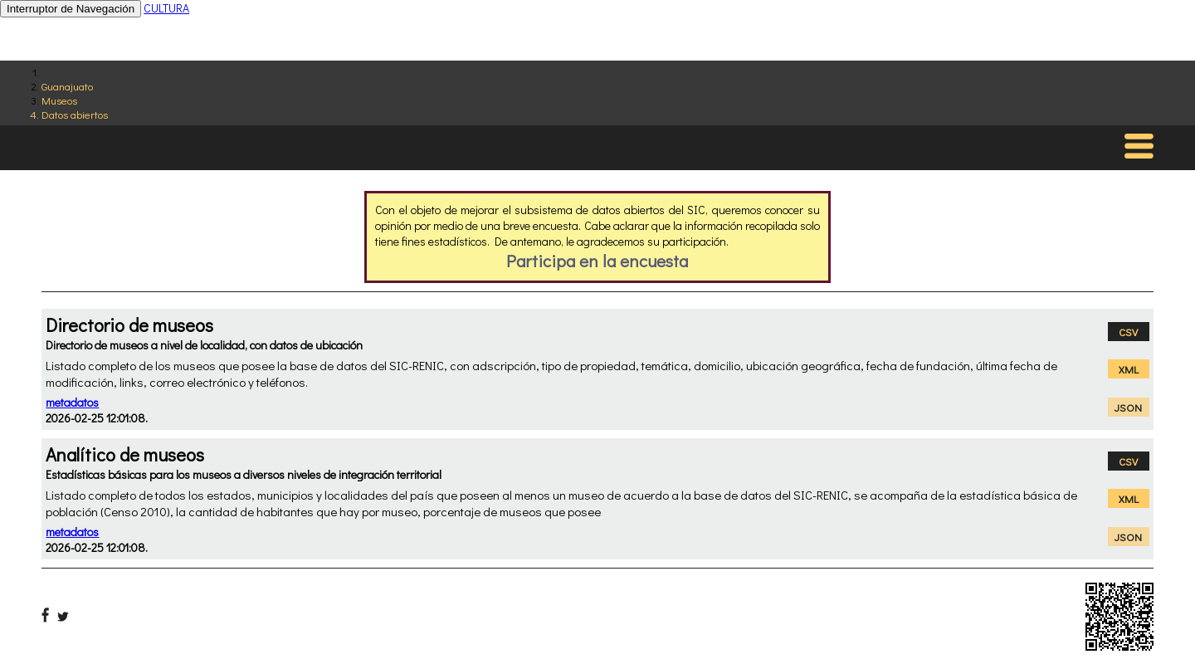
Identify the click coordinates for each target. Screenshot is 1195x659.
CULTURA (166, 8)
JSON (1128, 407)
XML (1129, 369)
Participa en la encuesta (597, 260)
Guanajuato (67, 86)
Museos (59, 100)
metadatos (72, 402)
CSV (1128, 332)
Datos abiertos (74, 114)
